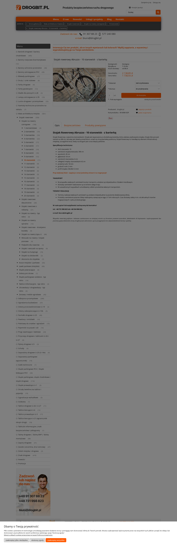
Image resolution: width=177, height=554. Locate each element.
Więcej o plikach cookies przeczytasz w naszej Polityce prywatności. (28, 535)
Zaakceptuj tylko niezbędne (17, 540)
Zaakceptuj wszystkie (56, 540)
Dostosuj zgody (37, 540)
